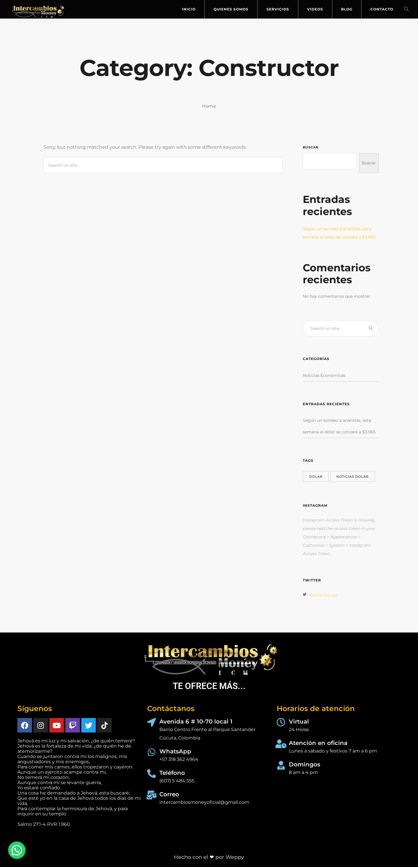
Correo (169, 794)
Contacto (381, 9)
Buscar (310, 147)
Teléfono (172, 772)
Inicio (189, 9)
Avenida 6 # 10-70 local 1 (196, 721)
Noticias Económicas (324, 375)
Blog (346, 9)
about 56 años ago (323, 595)
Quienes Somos (231, 9)
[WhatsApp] (151, 752)
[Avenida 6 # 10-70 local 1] (151, 722)
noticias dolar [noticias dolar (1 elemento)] (352, 477)
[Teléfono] (151, 773)
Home (209, 106)
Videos (315, 9)
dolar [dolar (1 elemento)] (315, 477)
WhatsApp (175, 751)
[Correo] (151, 795)
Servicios (277, 9)
